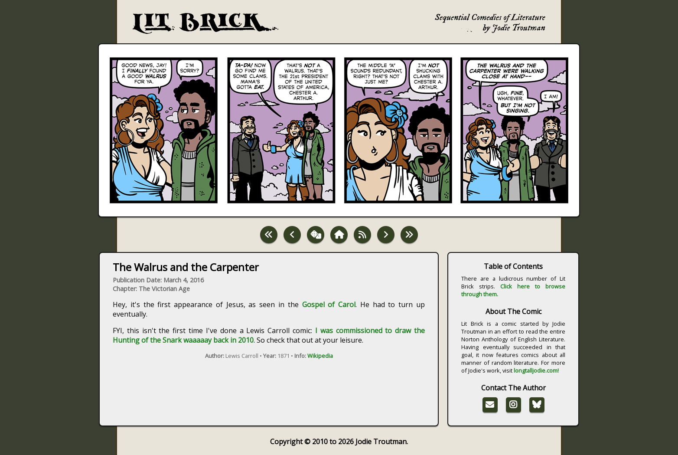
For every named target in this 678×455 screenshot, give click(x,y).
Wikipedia (320, 356)
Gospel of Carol (329, 304)
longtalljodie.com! (536, 370)
